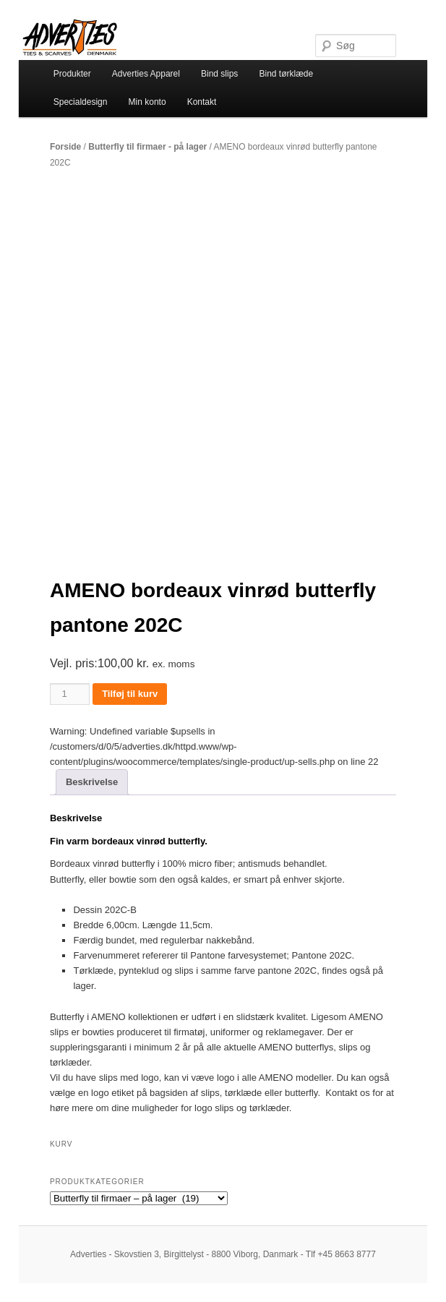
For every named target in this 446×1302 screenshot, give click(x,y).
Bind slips (219, 74)
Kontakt (202, 102)
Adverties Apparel (146, 74)
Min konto (147, 102)
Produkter (72, 74)
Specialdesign (80, 102)
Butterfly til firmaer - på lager (147, 147)
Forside (65, 147)
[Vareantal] (70, 693)
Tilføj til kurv (130, 693)
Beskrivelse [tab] (92, 781)
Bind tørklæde (286, 74)
